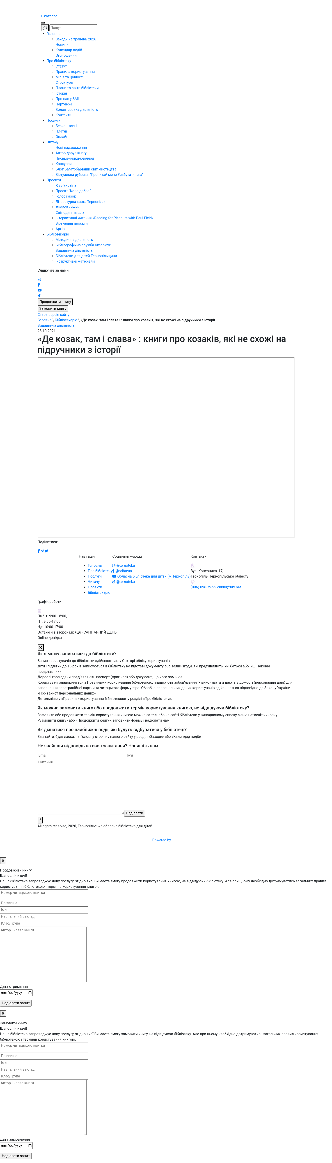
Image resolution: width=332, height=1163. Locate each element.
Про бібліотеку (59, 61)
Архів (60, 229)
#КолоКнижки (68, 207)
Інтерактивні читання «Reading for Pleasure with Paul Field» (105, 218)
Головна (54, 34)
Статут (61, 66)
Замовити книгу (52, 308)
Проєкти (54, 180)
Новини (62, 44)
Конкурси (64, 164)
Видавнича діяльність (74, 250)
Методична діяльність (74, 240)
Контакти (63, 115)
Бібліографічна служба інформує (83, 245)
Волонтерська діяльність (77, 109)
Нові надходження (71, 147)
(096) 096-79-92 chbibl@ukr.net (216, 587)
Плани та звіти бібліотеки (77, 88)
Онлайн (62, 137)
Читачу (53, 142)
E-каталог (49, 16)
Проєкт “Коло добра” (73, 191)
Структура (64, 82)
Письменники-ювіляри (75, 158)
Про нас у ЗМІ (67, 99)
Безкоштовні (66, 126)
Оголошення (66, 55)
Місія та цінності (70, 77)
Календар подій (69, 50)
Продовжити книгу (55, 302)
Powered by (195, 840)
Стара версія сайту (54, 314)
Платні (61, 131)
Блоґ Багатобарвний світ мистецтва (86, 169)
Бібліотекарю (58, 234)
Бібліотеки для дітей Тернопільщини (86, 256)
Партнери (64, 104)
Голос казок (66, 196)
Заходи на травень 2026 (76, 39)
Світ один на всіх (70, 212)
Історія (61, 93)
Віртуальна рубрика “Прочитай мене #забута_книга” (100, 174)
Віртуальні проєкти (72, 223)
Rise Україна (66, 185)
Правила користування (75, 72)
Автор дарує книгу (71, 153)
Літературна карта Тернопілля (81, 202)
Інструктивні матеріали (75, 261)
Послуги (54, 120)
